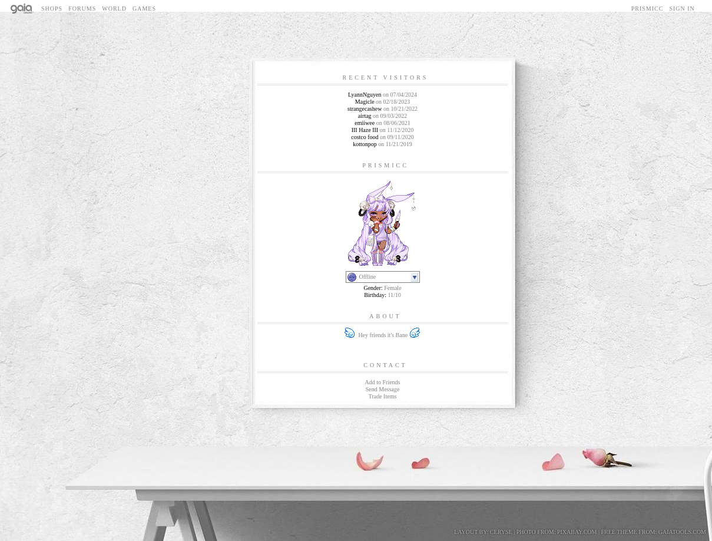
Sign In (681, 8)
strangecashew (364, 108)
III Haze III (365, 130)
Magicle (365, 101)
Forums (82, 8)
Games (144, 8)
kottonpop (365, 144)
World (114, 8)
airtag (365, 116)
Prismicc (647, 8)
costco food (364, 137)
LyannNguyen (365, 94)
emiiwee (365, 123)
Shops (51, 8)
